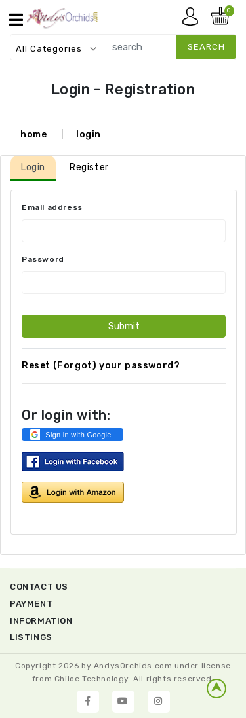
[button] (72, 434)
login (88, 134)
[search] (167, 47)
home (33, 134)
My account (193, 19)
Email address (52, 207)
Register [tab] (89, 167)
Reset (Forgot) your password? (101, 365)
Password (43, 259)
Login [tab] (33, 167)
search (206, 47)
